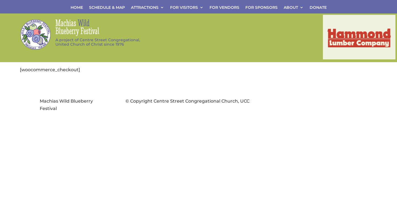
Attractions (145, 8)
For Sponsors (261, 8)
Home (77, 8)
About (291, 8)
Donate (318, 8)
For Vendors (224, 8)
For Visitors (184, 8)
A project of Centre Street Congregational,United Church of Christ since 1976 (97, 42)
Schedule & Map (107, 8)
